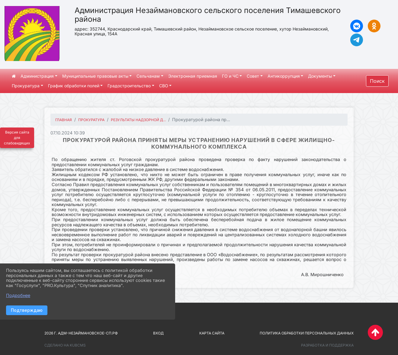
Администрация (37, 76)
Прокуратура (26, 85)
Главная (63, 120)
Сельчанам (148, 76)
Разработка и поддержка (327, 345)
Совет (253, 76)
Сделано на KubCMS (65, 345)
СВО (163, 85)
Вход (158, 333)
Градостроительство (129, 85)
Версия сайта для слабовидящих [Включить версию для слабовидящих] (17, 137)
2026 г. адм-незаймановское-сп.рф (81, 333)
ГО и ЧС (230, 76)
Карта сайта (211, 333)
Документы (320, 76)
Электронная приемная (192, 76)
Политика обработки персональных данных (307, 333)
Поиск (377, 81)
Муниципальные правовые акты (95, 76)
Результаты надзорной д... (138, 120)
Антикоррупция (284, 76)
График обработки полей (73, 85)
